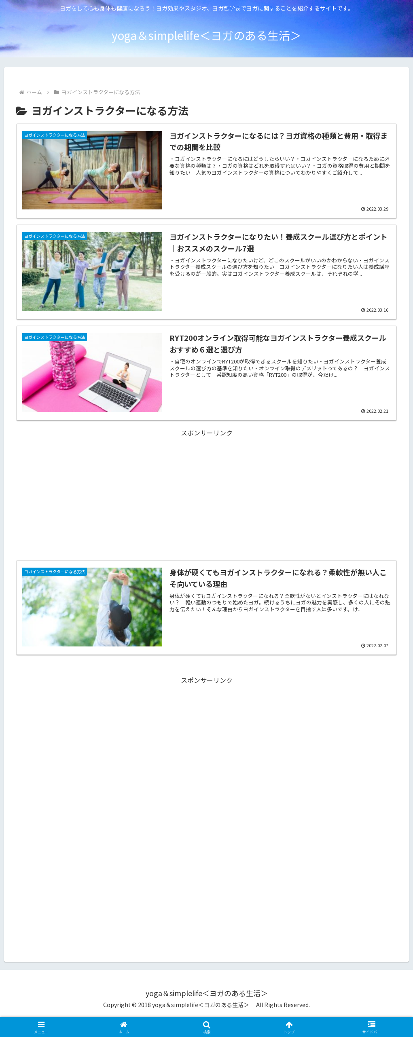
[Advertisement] (206, 481)
